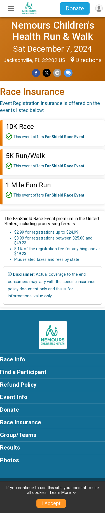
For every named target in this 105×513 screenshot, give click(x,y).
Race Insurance (20, 422)
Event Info (13, 397)
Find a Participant (23, 372)
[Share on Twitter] (47, 73)
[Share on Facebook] (36, 73)
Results (10, 447)
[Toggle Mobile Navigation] (10, 8)
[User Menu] (99, 8)
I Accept (51, 503)
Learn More (63, 492)
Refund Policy (18, 384)
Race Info (12, 359)
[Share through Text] (68, 73)
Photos (9, 460)
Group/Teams (18, 435)
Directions (88, 60)
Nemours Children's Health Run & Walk (52, 30)
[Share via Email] (57, 73)
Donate (75, 8)
